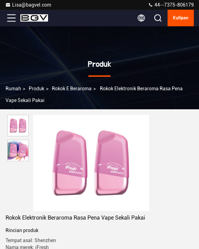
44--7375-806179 (171, 5)
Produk (36, 88)
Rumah (13, 88)
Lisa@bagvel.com (28, 5)
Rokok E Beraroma (72, 88)
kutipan (180, 18)
